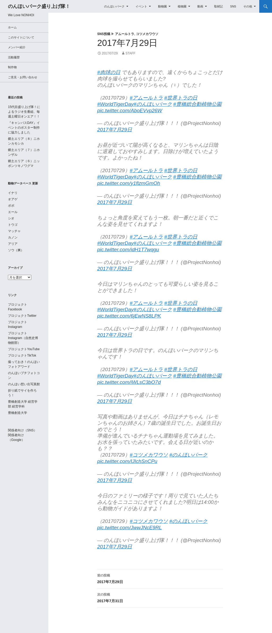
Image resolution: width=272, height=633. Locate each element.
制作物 (12, 67)
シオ (11, 218)
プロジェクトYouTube (24, 349)
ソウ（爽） (16, 250)
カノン (13, 237)
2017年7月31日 (160, 597)
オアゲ (13, 199)
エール (13, 212)
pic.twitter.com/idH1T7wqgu (128, 249)
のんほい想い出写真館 (24, 384)
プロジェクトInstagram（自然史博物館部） (23, 338)
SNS (233, 6)
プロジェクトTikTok (22, 355)
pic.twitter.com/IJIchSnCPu (127, 461)
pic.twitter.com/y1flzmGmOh (128, 183)
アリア (13, 244)
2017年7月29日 (114, 129)
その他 (247, 6)
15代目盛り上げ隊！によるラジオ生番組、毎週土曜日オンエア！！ (24, 111)
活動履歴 (14, 57)
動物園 (162, 6)
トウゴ (13, 225)
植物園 (182, 6)
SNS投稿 (103, 34)
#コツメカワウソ (149, 455)
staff (130, 53)
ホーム (12, 27)
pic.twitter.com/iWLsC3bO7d (129, 382)
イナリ (13, 193)
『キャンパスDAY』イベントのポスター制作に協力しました (24, 127)
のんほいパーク (114, 6)
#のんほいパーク (153, 104)
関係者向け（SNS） (22, 430)
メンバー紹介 (17, 47)
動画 (200, 6)
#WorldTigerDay (115, 104)
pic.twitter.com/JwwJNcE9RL (129, 527)
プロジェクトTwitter (22, 316)
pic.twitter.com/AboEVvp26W (129, 110)
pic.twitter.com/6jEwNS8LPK (129, 316)
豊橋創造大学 (17, 413)
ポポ (11, 205)
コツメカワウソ (147, 34)
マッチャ (14, 231)
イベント (141, 6)
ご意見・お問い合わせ (22, 77)
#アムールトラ (146, 98)
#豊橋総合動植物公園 (197, 104)
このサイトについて (21, 37)
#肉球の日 (108, 72)
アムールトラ (124, 34)
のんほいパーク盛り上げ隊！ (39, 6)
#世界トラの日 (180, 98)
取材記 (218, 6)
